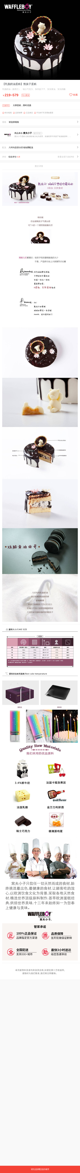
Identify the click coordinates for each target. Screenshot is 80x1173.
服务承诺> (38, 133)
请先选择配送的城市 (40, 1169)
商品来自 (23, 133)
